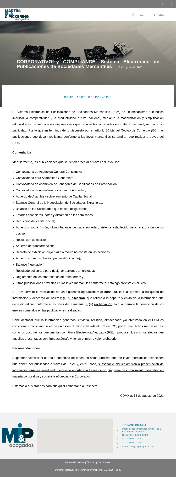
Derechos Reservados (66, 470)
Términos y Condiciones (98, 462)
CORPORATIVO (100, 97)
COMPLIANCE (75, 97)
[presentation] (7, 469)
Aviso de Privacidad (73, 462)
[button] (79, 14)
